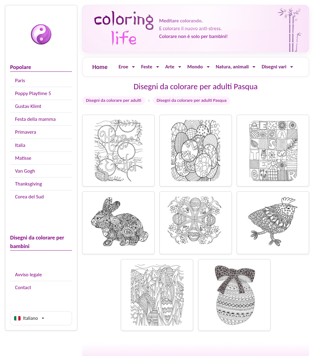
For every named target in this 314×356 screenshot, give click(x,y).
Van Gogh (25, 171)
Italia (20, 145)
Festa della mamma (35, 119)
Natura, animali (232, 66)
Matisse (23, 158)
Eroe (123, 66)
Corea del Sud (29, 196)
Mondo (195, 66)
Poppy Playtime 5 (33, 93)
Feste (146, 66)
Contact (23, 287)
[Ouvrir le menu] (133, 67)
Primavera (25, 132)
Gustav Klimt (28, 106)
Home (100, 67)
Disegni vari (274, 66)
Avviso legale (28, 274)
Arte (169, 66)
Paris (20, 80)
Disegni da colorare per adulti (113, 100)
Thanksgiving (28, 184)
